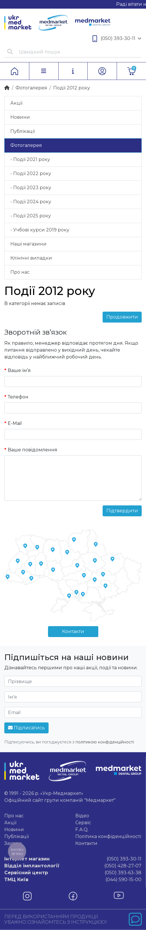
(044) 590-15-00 (72, 879)
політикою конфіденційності (105, 742)
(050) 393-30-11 (117, 38)
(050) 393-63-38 (72, 872)
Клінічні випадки (31, 258)
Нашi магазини (28, 244)
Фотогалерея (31, 88)
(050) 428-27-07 (72, 865)
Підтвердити (122, 510)
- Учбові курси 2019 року (39, 230)
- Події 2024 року (30, 201)
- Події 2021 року (30, 159)
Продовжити (122, 317)
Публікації (22, 131)
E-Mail (15, 423)
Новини (20, 117)
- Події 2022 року (30, 173)
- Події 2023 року (30, 187)
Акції (16, 103)
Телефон (18, 397)
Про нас (20, 272)
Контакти (73, 631)
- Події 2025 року (30, 215)
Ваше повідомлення (32, 449)
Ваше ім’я (19, 370)
